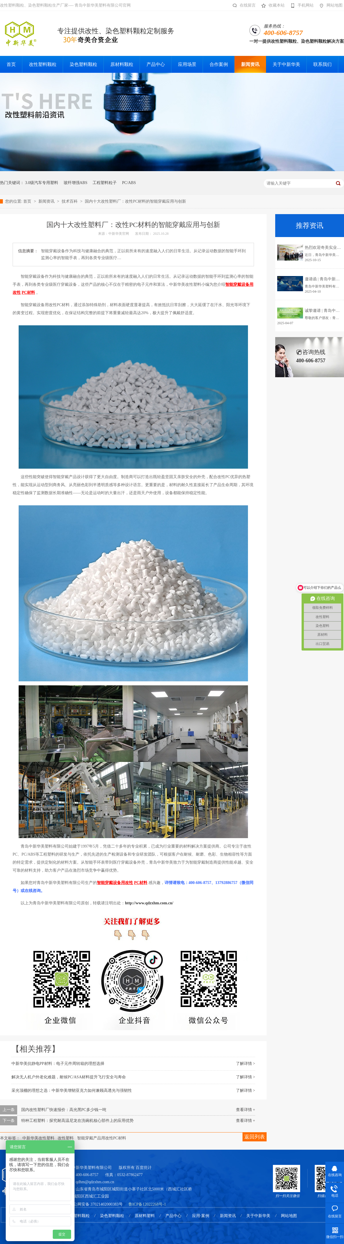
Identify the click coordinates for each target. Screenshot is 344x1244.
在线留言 (243, 5)
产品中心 (173, 1216)
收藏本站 (272, 5)
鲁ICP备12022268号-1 (147, 1204)
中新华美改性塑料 (38, 1138)
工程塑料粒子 (105, 183)
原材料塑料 (145, 1216)
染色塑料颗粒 (112, 1216)
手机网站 (301, 5)
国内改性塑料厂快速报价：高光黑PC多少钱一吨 (63, 1110)
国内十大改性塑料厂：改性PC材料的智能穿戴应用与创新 (135, 201)
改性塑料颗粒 (78, 1216)
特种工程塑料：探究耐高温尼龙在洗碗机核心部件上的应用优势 (77, 1120)
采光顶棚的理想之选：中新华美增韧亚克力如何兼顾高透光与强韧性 (71, 1090)
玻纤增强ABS (75, 183)
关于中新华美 (258, 1216)
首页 (27, 201)
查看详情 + (245, 1110)
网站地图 (329, 5)
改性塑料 (66, 1138)
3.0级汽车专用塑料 (41, 183)
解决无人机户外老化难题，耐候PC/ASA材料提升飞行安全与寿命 (68, 1077)
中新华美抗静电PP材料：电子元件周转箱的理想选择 (57, 1063)
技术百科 (70, 201)
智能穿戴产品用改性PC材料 (101, 1138)
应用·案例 (200, 1216)
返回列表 (254, 1137)
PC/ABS (129, 183)
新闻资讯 (47, 201)
